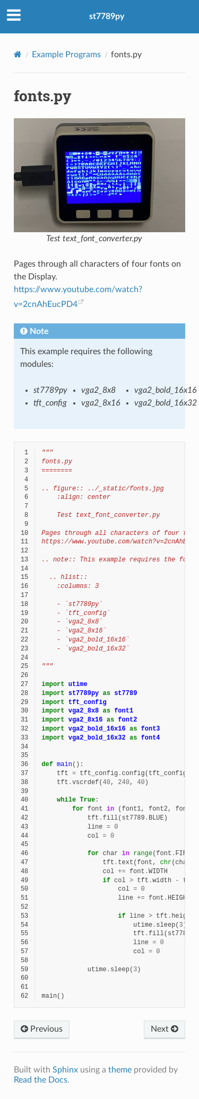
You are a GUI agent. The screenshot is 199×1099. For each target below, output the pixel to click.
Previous (42, 1029)
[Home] (18, 54)
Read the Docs (40, 1080)
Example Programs (66, 54)
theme (120, 1070)
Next (164, 1029)
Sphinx (65, 1070)
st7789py (106, 16)
